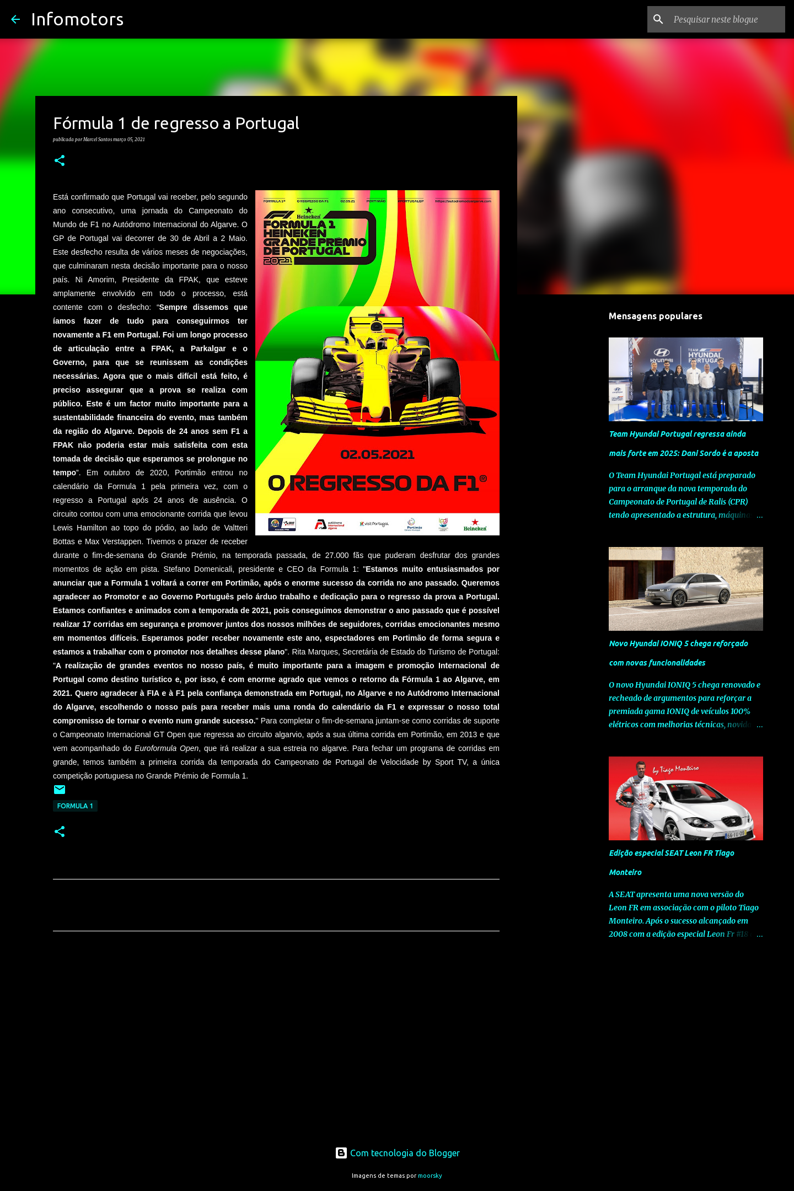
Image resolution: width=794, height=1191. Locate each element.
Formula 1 (75, 805)
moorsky (430, 1175)
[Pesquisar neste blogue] (727, 19)
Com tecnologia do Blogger (397, 1153)
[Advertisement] (276, 1042)
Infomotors (77, 19)
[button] (59, 161)
